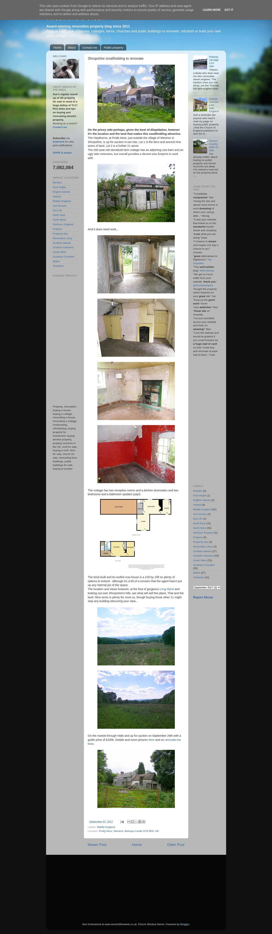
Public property (113, 47)
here (151, 739)
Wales (56, 261)
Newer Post (97, 845)
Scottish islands (62, 242)
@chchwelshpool (203, 285)
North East (59, 215)
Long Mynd (167, 589)
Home (57, 47)
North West (59, 219)
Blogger (184, 924)
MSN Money (207, 270)
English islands (61, 191)
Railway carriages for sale (214, 61)
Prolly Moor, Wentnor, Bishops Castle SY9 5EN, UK (129, 831)
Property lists (60, 233)
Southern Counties (64, 256)
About (72, 47)
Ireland (57, 196)
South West (59, 252)
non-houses (60, 205)
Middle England (106, 827)
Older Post (175, 845)
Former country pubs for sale (214, 145)
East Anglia (59, 187)
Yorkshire (58, 266)
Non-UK (57, 210)
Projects (57, 229)
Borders (57, 182)
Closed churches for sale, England (214, 105)
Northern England (63, 224)
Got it (228, 10)
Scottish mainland (63, 247)
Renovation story (62, 238)
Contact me (89, 47)
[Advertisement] (66, 341)
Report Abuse (203, 597)
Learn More (212, 10)
